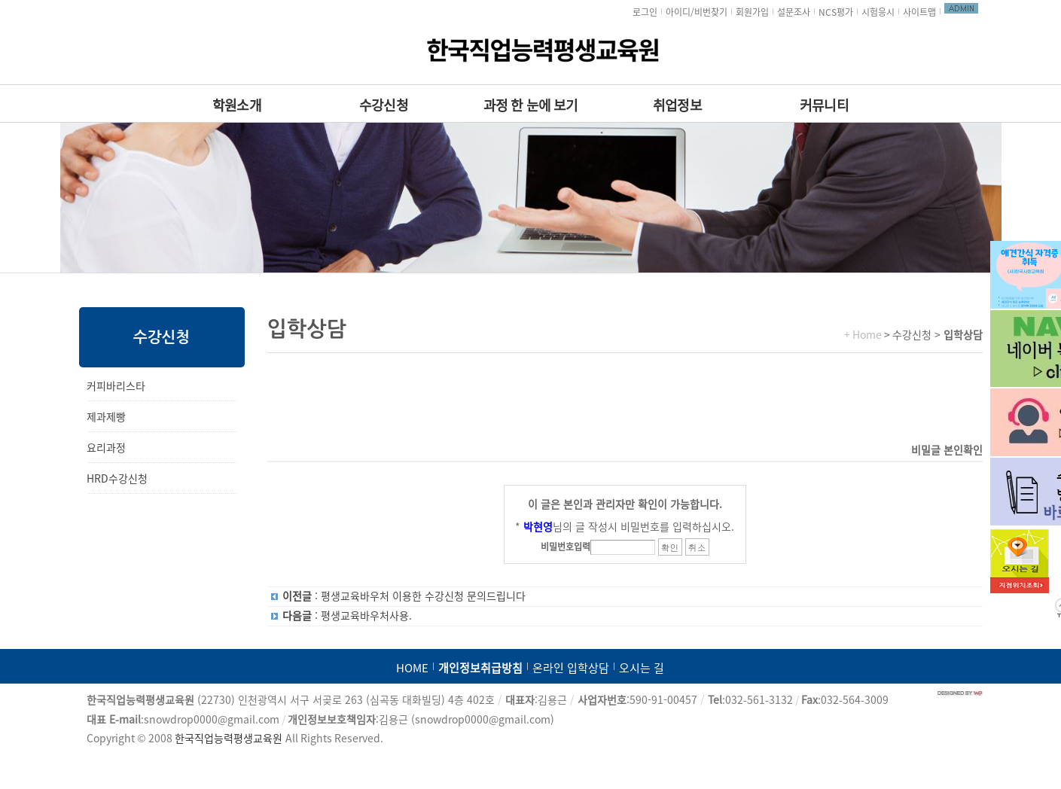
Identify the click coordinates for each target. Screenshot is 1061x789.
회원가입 (752, 12)
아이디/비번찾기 (696, 12)
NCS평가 (836, 12)
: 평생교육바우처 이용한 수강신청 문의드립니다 (404, 596)
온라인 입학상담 (570, 668)
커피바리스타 (116, 386)
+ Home (863, 335)
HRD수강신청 (117, 479)
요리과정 (106, 448)
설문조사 (793, 12)
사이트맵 (919, 12)
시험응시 (878, 12)
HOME (412, 668)
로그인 (645, 12)
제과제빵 (106, 417)
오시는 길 (641, 668)
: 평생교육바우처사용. (347, 616)
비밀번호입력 (565, 546)
